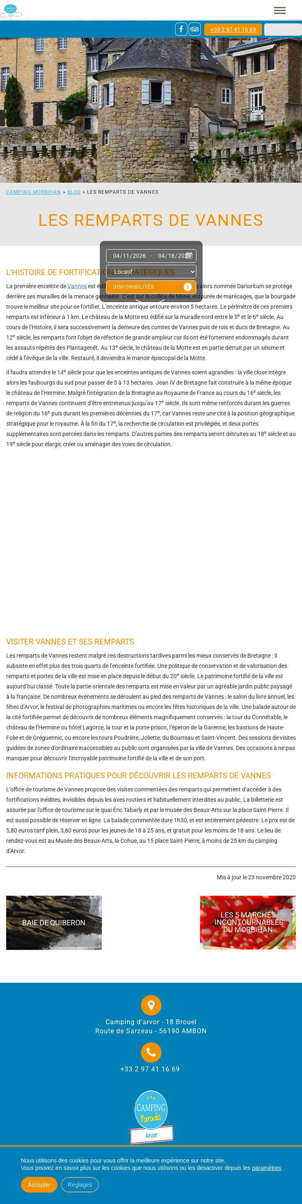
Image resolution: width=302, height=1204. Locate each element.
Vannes (77, 286)
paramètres (266, 1168)
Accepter (39, 1184)
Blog (74, 192)
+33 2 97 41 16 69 (233, 29)
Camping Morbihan (33, 192)
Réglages (80, 1184)
